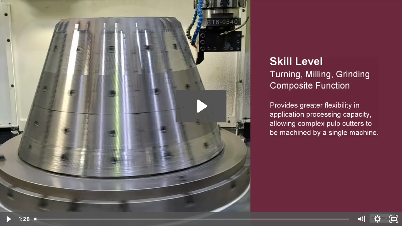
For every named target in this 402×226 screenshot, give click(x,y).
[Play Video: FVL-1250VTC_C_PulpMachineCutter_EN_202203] (201, 106)
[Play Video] (8, 219)
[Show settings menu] (377, 219)
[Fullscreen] (394, 219)
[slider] (192, 219)
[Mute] (361, 219)
